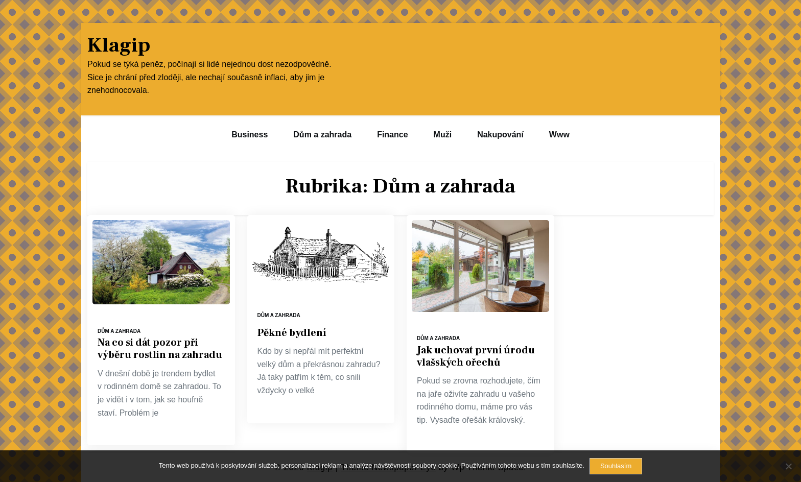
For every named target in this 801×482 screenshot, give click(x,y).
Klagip (118, 45)
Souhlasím (615, 466)
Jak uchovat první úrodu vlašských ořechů (476, 356)
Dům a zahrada (322, 134)
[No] (788, 466)
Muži (443, 134)
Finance (392, 134)
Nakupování (500, 134)
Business (249, 134)
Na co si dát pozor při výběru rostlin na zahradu (160, 348)
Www (559, 134)
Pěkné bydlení (291, 333)
